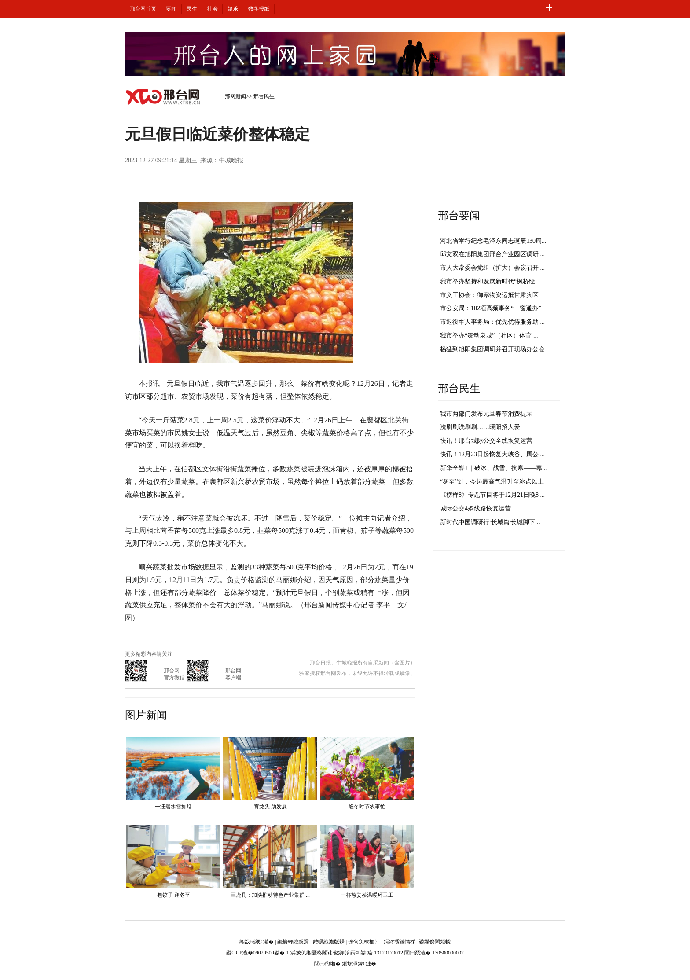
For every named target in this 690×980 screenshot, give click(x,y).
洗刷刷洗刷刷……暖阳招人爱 (480, 427)
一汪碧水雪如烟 (173, 807)
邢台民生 (264, 96)
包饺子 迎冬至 (173, 895)
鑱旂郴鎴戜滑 (293, 942)
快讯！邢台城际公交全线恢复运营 (486, 440)
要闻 (171, 9)
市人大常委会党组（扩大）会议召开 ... (492, 267)
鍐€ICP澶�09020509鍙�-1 (257, 953)
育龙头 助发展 (270, 807)
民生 (192, 9)
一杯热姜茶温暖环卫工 (367, 895)
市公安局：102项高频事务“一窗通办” (490, 308)
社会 (212, 9)
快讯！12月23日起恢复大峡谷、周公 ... (492, 454)
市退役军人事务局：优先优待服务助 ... (492, 322)
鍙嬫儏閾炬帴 (435, 942)
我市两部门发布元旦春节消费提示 (486, 414)
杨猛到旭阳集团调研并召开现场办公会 (492, 349)
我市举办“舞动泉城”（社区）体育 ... (489, 335)
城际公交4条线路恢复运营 (475, 508)
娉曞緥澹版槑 (329, 942)
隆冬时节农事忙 (367, 807)
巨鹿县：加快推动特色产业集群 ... (270, 895)
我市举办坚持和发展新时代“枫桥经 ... (490, 281)
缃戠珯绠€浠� (256, 942)
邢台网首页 (143, 9)
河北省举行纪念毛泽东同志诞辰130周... (493, 241)
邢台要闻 (459, 215)
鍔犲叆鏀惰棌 (399, 942)
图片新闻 (146, 715)
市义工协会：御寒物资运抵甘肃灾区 (489, 295)
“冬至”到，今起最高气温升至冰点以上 (492, 481)
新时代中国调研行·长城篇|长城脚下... (490, 522)
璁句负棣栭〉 (364, 942)
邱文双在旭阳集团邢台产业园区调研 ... (492, 254)
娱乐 (233, 9)
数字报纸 (258, 9)
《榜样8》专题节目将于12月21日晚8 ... (492, 495)
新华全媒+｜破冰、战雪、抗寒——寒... (493, 468)
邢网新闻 (235, 96)
